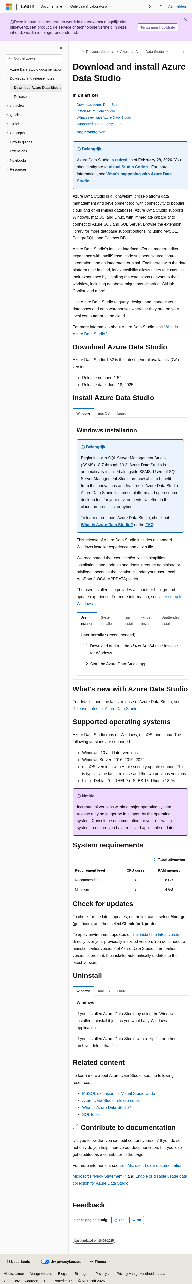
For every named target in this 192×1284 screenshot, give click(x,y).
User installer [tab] (86, 620)
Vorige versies (41, 1274)
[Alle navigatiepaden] (77, 52)
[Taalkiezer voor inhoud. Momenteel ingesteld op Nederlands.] (18, 1262)
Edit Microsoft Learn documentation (151, 1165)
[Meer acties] (183, 52)
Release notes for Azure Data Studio (105, 709)
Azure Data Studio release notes (111, 1100)
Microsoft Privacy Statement (97, 1176)
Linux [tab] (121, 413)
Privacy (101, 1274)
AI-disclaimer (14, 1274)
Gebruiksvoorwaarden (21, 1281)
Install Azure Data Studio (96, 111)
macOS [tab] (104, 413)
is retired (119, 160)
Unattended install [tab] (171, 620)
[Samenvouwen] (61, 47)
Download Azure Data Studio (99, 105)
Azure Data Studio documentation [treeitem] (36, 69)
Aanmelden (177, 6)
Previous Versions (100, 52)
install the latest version (161, 935)
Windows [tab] (83, 413)
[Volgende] (150, 6)
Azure (125, 52)
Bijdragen (82, 1274)
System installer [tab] (107, 620)
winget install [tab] (147, 620)
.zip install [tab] (129, 620)
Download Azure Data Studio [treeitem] (38, 88)
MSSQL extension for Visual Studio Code (118, 1093)
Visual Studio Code (127, 167)
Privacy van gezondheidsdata (139, 1274)
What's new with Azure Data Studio (104, 117)
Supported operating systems (99, 124)
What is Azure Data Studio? (107, 525)
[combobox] (34, 58)
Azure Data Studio (150, 52)
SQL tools (91, 1114)
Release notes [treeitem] (25, 97)
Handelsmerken (56, 1281)
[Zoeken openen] (161, 6)
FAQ (150, 525)
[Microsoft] (9, 6)
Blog (61, 1274)
